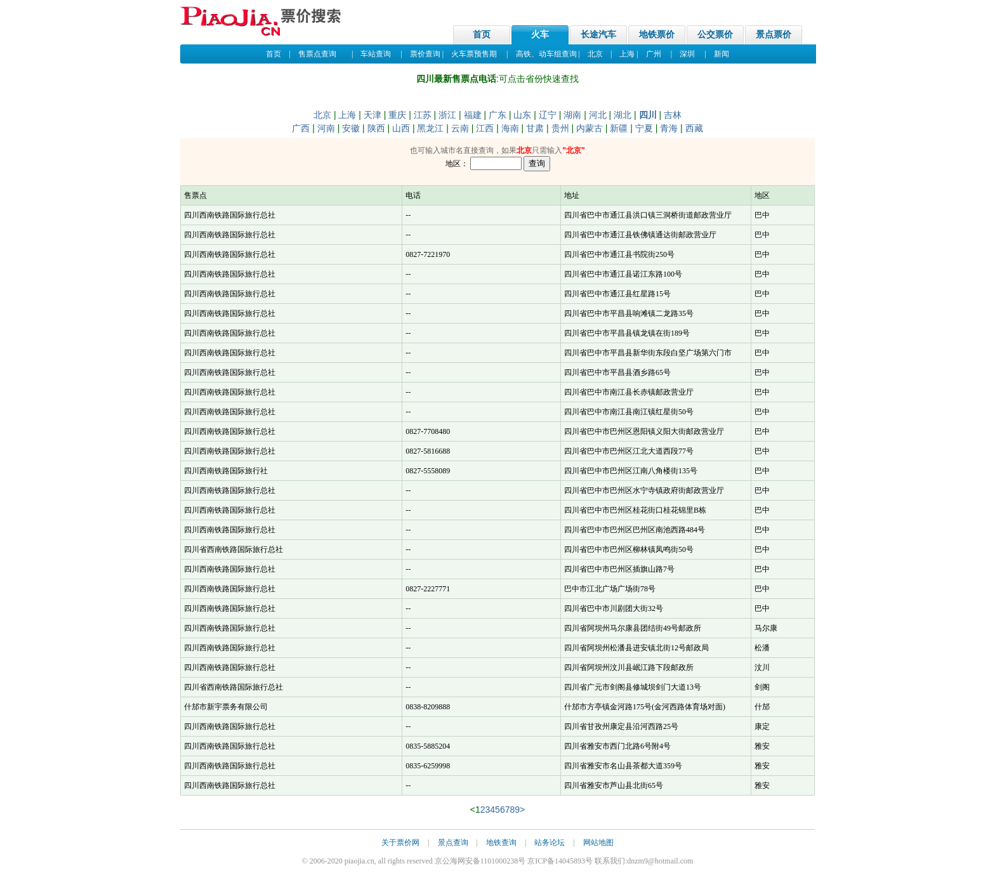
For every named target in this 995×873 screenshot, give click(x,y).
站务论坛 (549, 842)
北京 (595, 53)
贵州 (560, 128)
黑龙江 (430, 128)
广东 (497, 115)
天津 (372, 115)
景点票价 (773, 34)
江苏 (423, 115)
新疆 (619, 128)
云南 (460, 128)
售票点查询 (317, 53)
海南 (510, 128)
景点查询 (453, 842)
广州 (653, 53)
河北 (598, 115)
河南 (326, 128)
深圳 (687, 53)
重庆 (397, 115)
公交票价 (715, 34)
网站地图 (598, 842)
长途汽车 (598, 34)
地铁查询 (501, 842)
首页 (482, 34)
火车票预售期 (474, 53)
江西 (485, 128)
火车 (540, 34)
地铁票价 (657, 34)
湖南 (572, 115)
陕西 (376, 128)
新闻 (721, 53)
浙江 (447, 115)
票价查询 (425, 53)
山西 (401, 128)
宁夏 (644, 128)
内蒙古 (589, 128)
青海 (669, 128)
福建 (473, 115)
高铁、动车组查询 (546, 53)
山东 (522, 115)
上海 (627, 53)
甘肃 (535, 128)
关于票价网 (400, 842)
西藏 (694, 128)
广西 (301, 128)
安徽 (351, 128)
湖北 (622, 115)
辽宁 (548, 115)
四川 (648, 115)
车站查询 (375, 53)
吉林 (673, 115)
